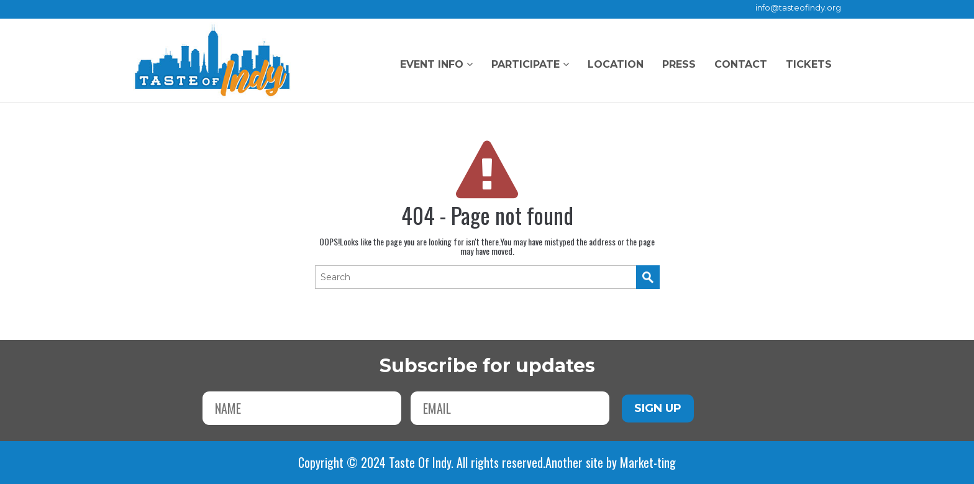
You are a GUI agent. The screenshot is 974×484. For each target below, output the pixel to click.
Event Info (436, 64)
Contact (740, 64)
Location (616, 64)
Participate (530, 64)
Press (679, 64)
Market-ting (648, 462)
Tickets (809, 64)
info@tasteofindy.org (798, 7)
